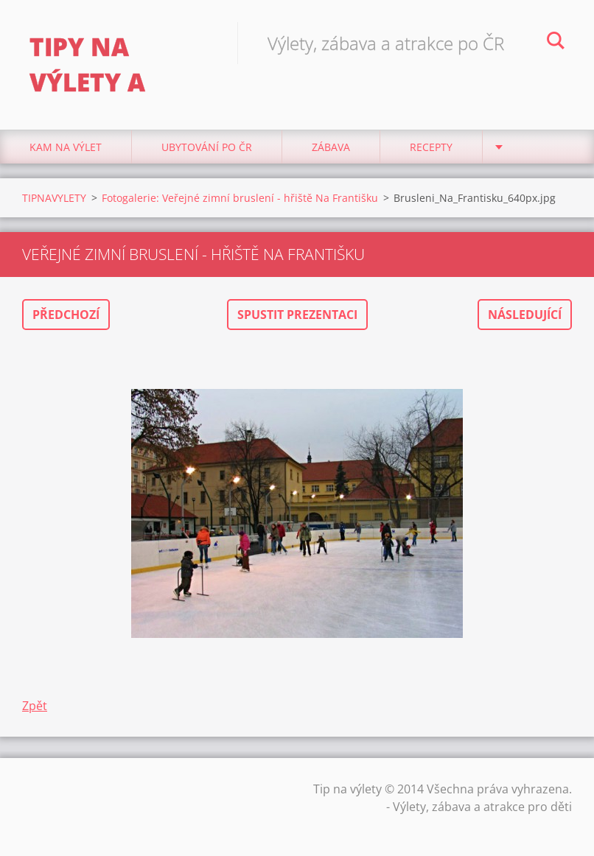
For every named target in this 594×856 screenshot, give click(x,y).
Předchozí (65, 314)
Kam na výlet (65, 147)
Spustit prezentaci (297, 314)
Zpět (34, 706)
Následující (525, 314)
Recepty (431, 147)
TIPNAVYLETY (54, 198)
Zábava (331, 147)
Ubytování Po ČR (206, 147)
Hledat (556, 42)
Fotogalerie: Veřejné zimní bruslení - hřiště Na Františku (240, 198)
